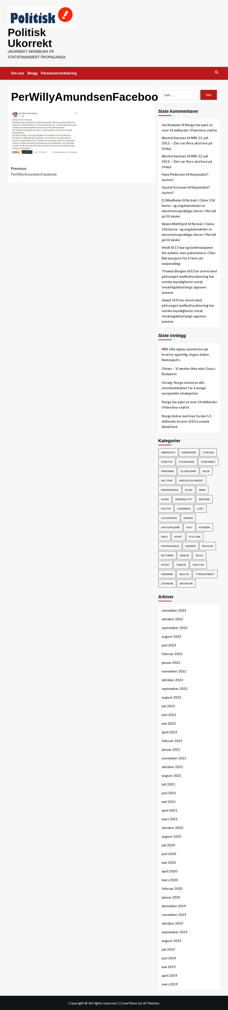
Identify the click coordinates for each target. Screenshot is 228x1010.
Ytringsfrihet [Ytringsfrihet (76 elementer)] (205, 573)
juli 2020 (168, 845)
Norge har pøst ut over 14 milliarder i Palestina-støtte (189, 404)
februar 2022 (172, 740)
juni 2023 (169, 645)
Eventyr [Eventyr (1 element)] (166, 461)
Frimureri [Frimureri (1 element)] (167, 470)
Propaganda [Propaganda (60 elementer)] (170, 545)
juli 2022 (168, 706)
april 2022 (169, 732)
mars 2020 (170, 879)
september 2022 (174, 688)
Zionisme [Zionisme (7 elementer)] (167, 583)
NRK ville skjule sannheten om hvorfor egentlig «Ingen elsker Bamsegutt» (185, 354)
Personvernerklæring (59, 73)
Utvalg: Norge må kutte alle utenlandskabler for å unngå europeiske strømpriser (184, 387)
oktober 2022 (172, 679)
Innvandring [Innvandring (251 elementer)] (170, 489)
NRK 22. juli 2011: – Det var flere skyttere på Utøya (187, 142)
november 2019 (174, 914)
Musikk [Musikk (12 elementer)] (188, 517)
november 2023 (174, 610)
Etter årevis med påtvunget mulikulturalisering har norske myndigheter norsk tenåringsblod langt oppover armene (189, 281)
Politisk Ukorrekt (30, 37)
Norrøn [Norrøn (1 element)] (204, 526)
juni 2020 (169, 853)
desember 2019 (174, 905)
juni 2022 (169, 714)
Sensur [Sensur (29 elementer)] (184, 554)
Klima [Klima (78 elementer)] (165, 498)
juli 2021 (168, 784)
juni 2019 (169, 958)
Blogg (32, 73)
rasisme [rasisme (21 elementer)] (190, 545)
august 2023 (171, 636)
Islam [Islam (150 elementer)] (188, 489)
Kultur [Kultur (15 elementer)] (166, 508)
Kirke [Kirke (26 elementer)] (202, 489)
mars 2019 (170, 984)
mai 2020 (169, 862)
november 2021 (174, 758)
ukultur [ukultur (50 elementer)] (198, 564)
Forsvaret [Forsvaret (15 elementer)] (208, 461)
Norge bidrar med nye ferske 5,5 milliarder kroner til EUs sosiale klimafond (187, 420)
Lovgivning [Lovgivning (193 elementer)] (169, 517)
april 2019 (169, 975)
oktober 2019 (172, 923)
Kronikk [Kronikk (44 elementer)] (204, 498)
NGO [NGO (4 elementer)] (189, 526)
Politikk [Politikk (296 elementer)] (194, 536)
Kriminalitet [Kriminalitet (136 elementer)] (183, 498)
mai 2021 (169, 801)
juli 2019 (168, 949)
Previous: (46, 171)
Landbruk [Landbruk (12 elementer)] (184, 508)
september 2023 (174, 627)
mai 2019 (169, 966)
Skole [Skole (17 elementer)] (199, 554)
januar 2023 (171, 662)
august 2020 (171, 836)
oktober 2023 (172, 619)
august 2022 (171, 697)
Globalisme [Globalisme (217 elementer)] (188, 470)
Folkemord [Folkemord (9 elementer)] (187, 461)
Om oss (17, 73)
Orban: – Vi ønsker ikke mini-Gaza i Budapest (188, 370)
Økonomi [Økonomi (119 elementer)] (186, 583)
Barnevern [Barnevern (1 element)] (189, 451)
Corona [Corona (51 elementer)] (208, 451)
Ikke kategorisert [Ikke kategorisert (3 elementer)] (191, 480)
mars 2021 (170, 819)
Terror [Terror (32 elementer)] (181, 564)
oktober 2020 (172, 827)
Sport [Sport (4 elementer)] (165, 564)
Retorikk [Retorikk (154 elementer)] (167, 554)
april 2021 (169, 810)
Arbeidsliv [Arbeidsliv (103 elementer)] (168, 451)
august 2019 (171, 940)
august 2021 (171, 775)
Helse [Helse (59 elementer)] (206, 470)
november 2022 (174, 671)
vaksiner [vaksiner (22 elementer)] (167, 573)
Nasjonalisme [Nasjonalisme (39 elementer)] (170, 526)
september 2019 (174, 932)
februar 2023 (172, 653)
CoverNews (128, 1002)
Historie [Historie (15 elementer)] (167, 480)
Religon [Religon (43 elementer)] (207, 545)
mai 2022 (169, 723)
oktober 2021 (172, 766)
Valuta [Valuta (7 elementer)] (184, 573)
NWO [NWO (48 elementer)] (164, 536)
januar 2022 (171, 749)
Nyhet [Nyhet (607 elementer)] (178, 536)
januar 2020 (171, 897)
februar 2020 (172, 888)
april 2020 (169, 871)
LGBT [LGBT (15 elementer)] (200, 508)
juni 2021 (169, 792)
